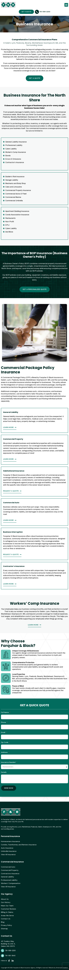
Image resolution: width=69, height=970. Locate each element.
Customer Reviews (8, 909)
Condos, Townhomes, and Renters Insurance (18, 845)
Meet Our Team (7, 906)
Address (4, 752)
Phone (3, 722)
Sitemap (4, 929)
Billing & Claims (7, 912)
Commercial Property (9, 870)
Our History (5, 902)
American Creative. (62, 968)
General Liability (7, 877)
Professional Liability (9, 880)
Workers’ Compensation (10, 883)
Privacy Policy (6, 925)
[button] (66, 5)
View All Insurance (8, 855)
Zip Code (5, 742)
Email (3, 732)
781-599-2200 (10, 950)
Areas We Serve (7, 916)
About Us (5, 899)
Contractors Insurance (10, 874)
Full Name (5, 712)
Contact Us (5, 919)
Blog (2, 922)
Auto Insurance (7, 848)
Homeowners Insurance (10, 841)
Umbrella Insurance (8, 851)
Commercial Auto (8, 867)
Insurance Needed (8, 762)
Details (3, 772)
